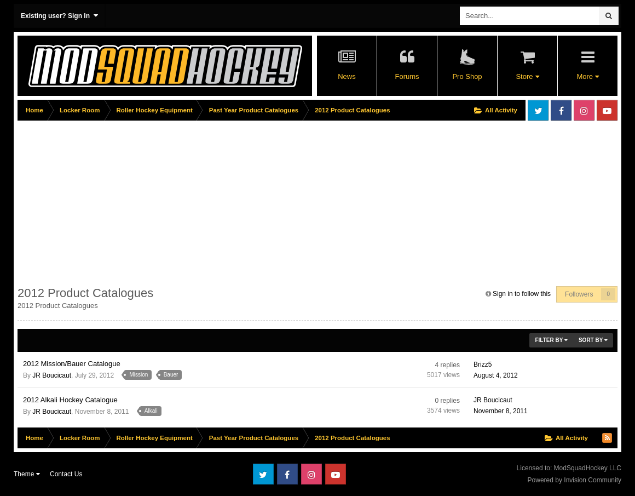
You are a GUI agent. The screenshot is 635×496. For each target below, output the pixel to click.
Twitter (538, 110)
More (587, 76)
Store (527, 76)
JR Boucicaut (51, 375)
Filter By (551, 340)
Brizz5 (483, 364)
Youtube (607, 110)
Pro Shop (467, 76)
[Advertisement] (217, 201)
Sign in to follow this (522, 294)
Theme (27, 474)
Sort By (593, 340)
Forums (407, 76)
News (347, 76)
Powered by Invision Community (574, 480)
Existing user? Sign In (59, 16)
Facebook (561, 110)
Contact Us (66, 474)
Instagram (584, 110)
